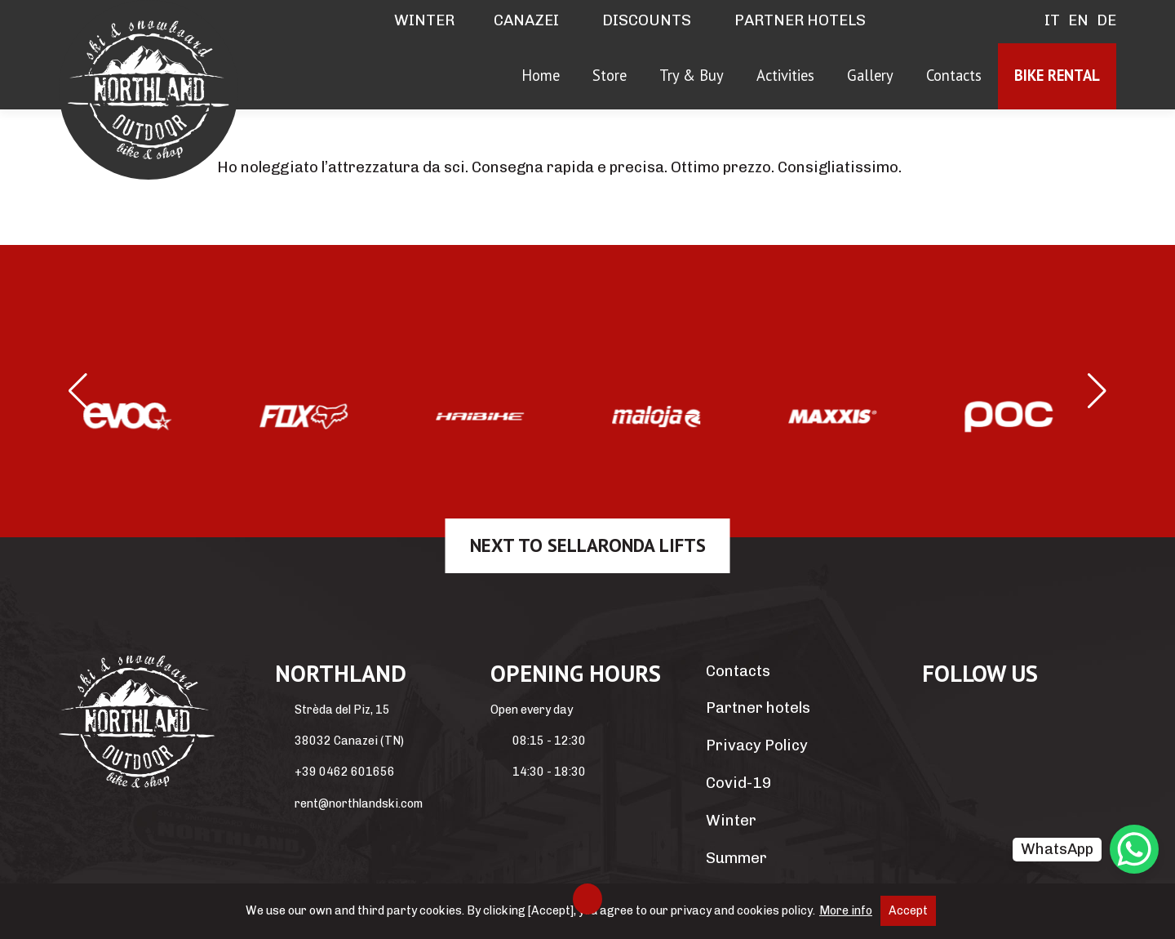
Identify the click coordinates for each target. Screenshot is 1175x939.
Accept (908, 911)
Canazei (526, 20)
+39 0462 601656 (345, 772)
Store (609, 75)
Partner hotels (798, 20)
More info (845, 911)
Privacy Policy (757, 745)
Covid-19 (738, 783)
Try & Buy (691, 75)
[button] (78, 391)
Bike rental (1057, 75)
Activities (785, 75)
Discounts (645, 20)
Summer (736, 858)
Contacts (954, 75)
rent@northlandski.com (359, 804)
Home (540, 75)
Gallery (870, 75)
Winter (422, 20)
